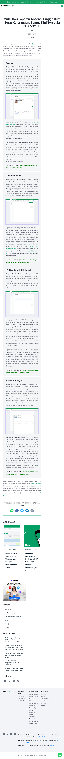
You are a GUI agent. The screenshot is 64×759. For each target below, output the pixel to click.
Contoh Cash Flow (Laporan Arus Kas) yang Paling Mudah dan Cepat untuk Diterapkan (14, 647)
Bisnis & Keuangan (10, 613)
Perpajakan (8, 624)
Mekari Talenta (36, 483)
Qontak (7, 627)
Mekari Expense (32, 711)
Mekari (32, 37)
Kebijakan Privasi (43, 704)
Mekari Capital (33, 721)
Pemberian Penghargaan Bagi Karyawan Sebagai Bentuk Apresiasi (14, 655)
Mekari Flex (32, 705)
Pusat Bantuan (45, 701)
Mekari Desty (33, 723)
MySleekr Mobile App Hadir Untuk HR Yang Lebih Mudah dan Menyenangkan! (31, 561)
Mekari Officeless (32, 715)
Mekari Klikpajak (32, 700)
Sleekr (34, 44)
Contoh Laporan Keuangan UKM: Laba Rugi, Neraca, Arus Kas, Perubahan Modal (14, 640)
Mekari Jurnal (33, 694)
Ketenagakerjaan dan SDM (13, 616)
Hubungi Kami (44, 698)
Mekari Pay (32, 719)
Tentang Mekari (43, 695)
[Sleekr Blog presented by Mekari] (8, 6)
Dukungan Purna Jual (21, 697)
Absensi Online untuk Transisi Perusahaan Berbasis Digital (14, 669)
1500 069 (42, 737)
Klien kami (21, 700)
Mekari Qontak (33, 703)
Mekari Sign (33, 708)
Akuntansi (8, 609)
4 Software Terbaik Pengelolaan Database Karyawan (12, 663)
